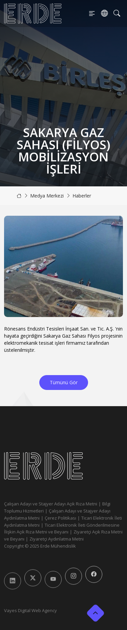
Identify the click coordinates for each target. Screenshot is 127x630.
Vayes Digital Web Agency (30, 610)
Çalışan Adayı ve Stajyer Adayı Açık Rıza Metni (50, 504)
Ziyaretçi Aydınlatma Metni (56, 539)
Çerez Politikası (60, 518)
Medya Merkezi (47, 195)
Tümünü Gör (64, 382)
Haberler (81, 195)
